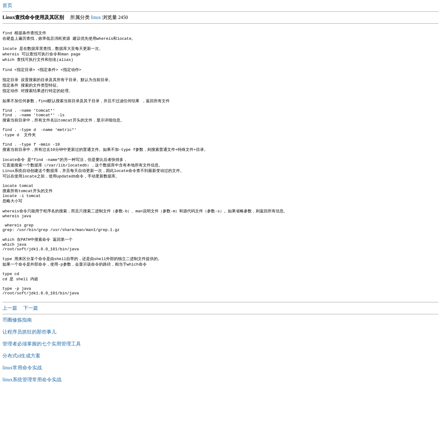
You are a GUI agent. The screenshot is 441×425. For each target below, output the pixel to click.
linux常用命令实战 (22, 401)
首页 (7, 5)
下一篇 (30, 342)
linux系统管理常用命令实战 (32, 413)
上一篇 (10, 342)
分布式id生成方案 (21, 389)
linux (96, 17)
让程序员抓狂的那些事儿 (29, 365)
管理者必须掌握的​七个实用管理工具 (41, 377)
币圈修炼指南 (17, 353)
